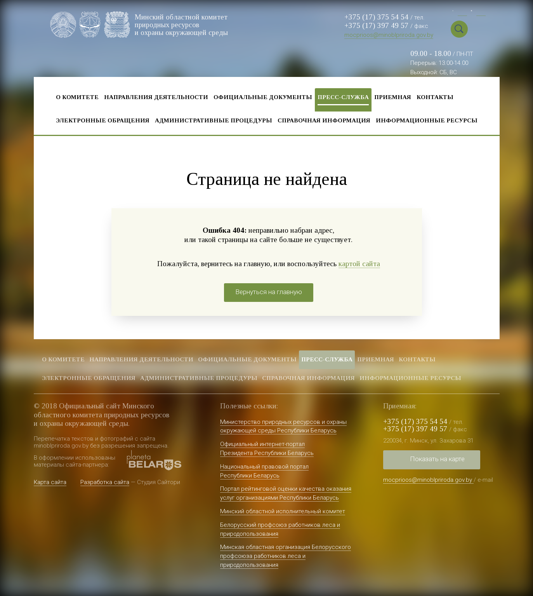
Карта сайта (50, 482)
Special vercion (478, 29)
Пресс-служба (343, 97)
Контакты (435, 97)
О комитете (77, 97)
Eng (481, 12)
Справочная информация (324, 120)
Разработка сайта (104, 482)
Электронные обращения (102, 120)
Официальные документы (263, 97)
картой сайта (359, 264)
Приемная (392, 97)
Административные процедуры (213, 120)
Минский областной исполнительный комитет (282, 511)
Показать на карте (437, 459)
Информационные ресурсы (426, 120)
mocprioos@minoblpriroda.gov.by (388, 34)
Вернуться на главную (268, 292)
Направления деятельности (156, 97)
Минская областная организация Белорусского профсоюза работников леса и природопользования (285, 556)
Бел (462, 12)
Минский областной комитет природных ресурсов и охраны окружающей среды (182, 24)
